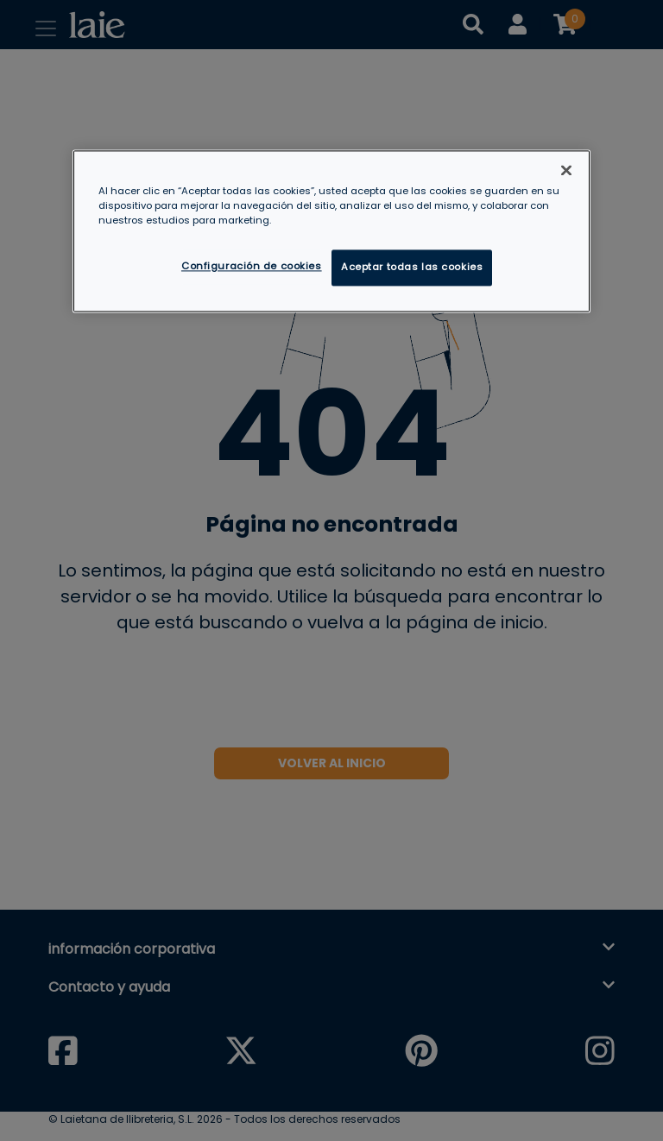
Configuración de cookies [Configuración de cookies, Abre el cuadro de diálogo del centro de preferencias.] (251, 267)
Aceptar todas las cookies (412, 267)
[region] (331, 231)
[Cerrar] (566, 171)
